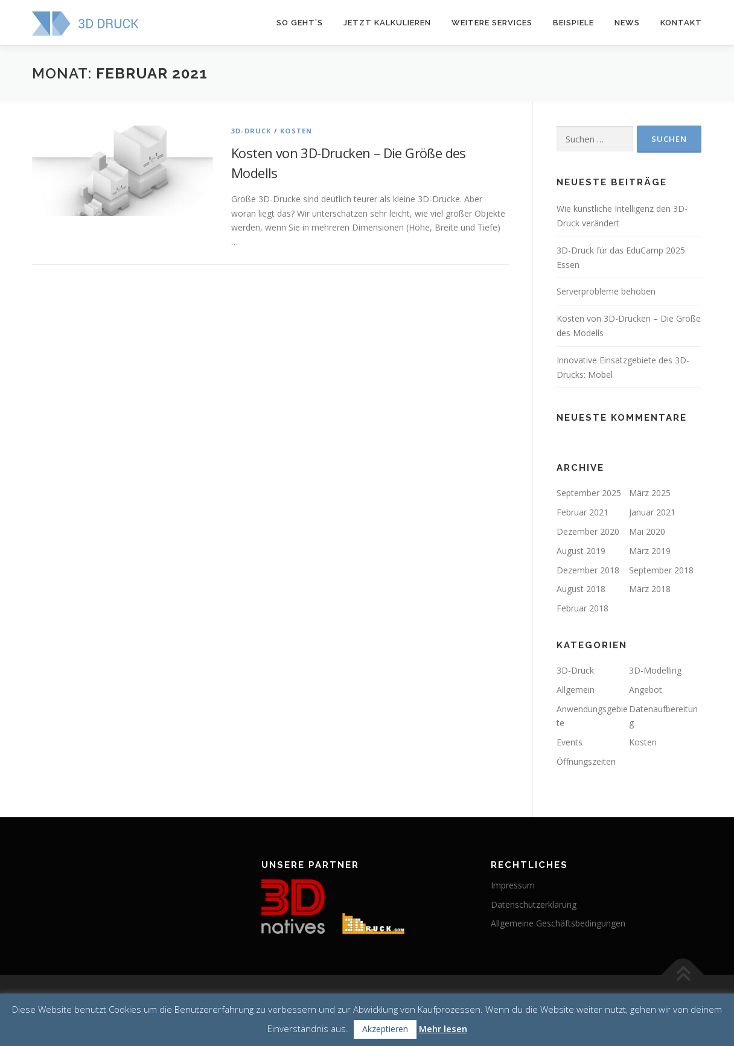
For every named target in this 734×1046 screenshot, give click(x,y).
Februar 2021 (582, 512)
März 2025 (650, 493)
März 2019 (650, 550)
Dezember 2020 (588, 531)
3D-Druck (251, 130)
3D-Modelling (655, 670)
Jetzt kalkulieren (387, 22)
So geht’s (299, 22)
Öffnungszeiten (586, 761)
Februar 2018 (582, 608)
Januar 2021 (652, 512)
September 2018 (661, 570)
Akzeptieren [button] (385, 1029)
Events (569, 742)
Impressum (513, 885)
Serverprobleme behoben (606, 291)
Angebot (645, 689)
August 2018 (581, 589)
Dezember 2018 (588, 570)
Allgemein (576, 689)
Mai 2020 (647, 531)
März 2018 (650, 589)
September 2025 (589, 493)
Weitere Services (492, 22)
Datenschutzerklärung (533, 904)
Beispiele (573, 22)
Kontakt (681, 22)
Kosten (296, 130)
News (627, 22)
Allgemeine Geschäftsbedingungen (558, 923)
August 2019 (581, 550)
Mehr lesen (443, 1028)
